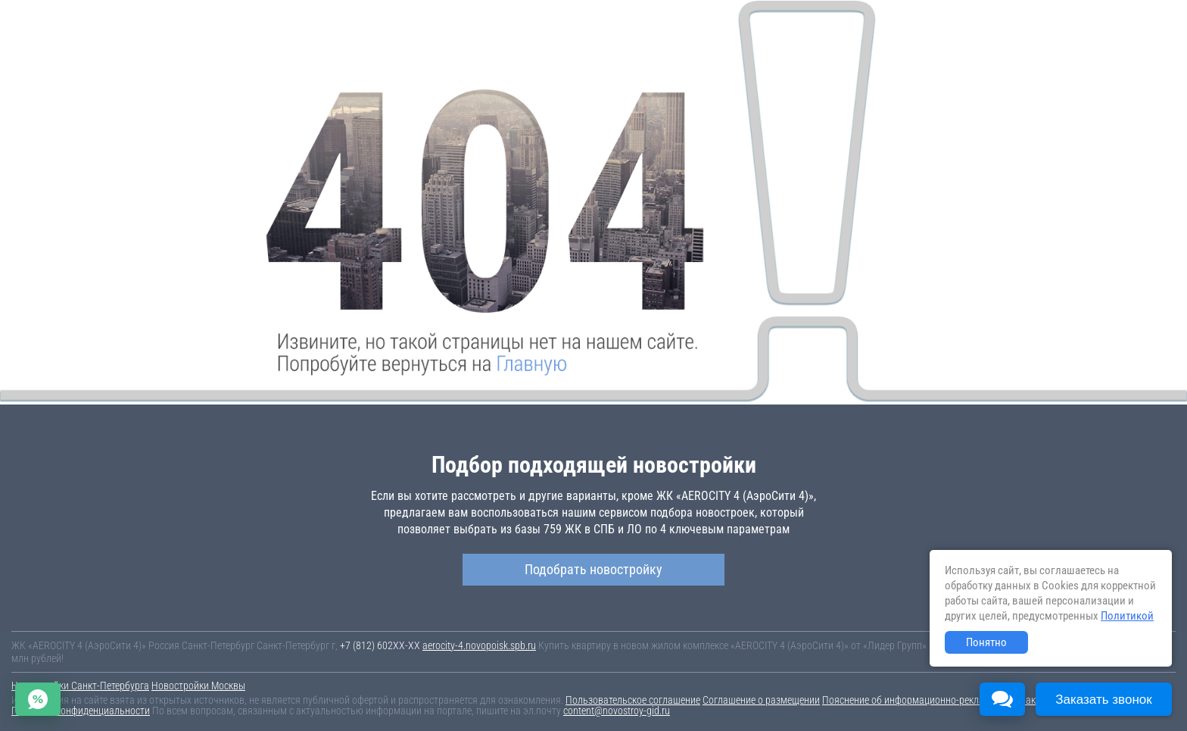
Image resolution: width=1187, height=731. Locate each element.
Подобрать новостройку (593, 569)
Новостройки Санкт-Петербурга (80, 685)
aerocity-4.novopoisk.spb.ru (479, 645)
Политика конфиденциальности (80, 710)
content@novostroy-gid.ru (616, 710)
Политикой (1127, 616)
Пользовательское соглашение (632, 700)
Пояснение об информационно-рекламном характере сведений (959, 700)
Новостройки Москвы (198, 685)
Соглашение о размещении (761, 700)
